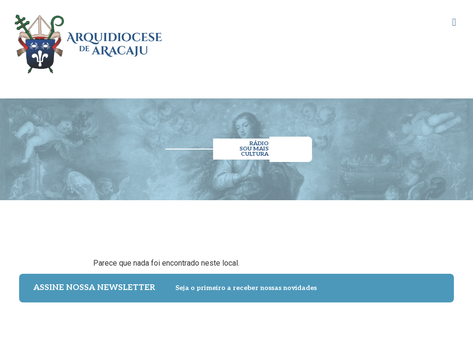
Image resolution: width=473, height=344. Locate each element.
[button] (454, 22)
